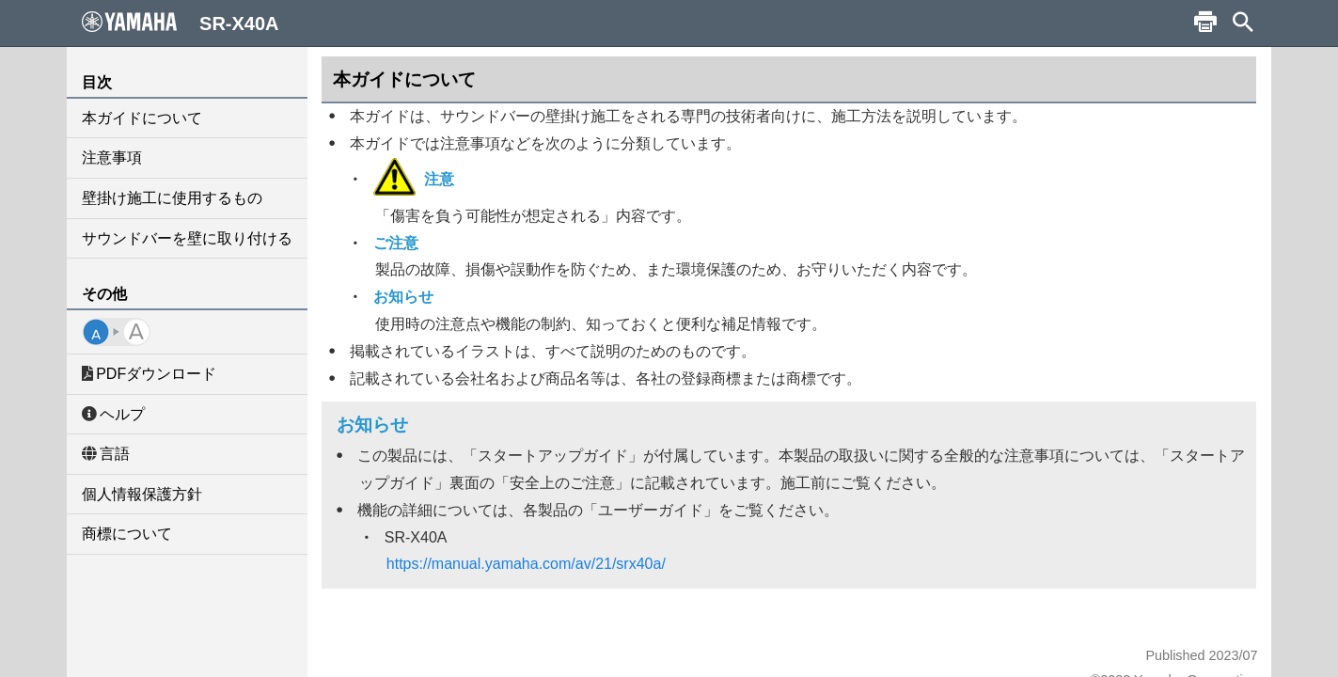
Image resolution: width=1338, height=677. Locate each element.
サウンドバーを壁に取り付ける (187, 238)
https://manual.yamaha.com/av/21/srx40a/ (526, 564)
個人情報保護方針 (142, 494)
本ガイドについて (142, 118)
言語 (106, 454)
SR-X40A (180, 22)
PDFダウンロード (149, 374)
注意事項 (112, 157)
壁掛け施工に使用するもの (172, 198)
